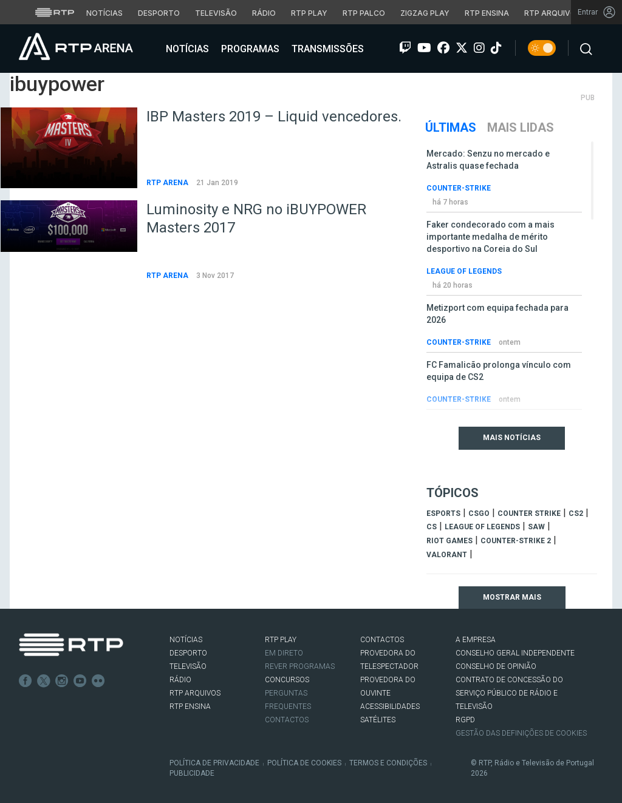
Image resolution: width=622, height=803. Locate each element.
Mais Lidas (520, 127)
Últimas (450, 127)
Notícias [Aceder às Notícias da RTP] (104, 13)
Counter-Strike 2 (515, 541)
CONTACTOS (382, 639)
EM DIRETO (284, 653)
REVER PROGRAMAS (300, 666)
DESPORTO (188, 653)
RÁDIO (180, 680)
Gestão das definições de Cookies (521, 733)
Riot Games (449, 541)
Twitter (43, 681)
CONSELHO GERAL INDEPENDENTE (515, 653)
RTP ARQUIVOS (194, 693)
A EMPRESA (476, 639)
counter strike (529, 513)
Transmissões (326, 49)
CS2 (576, 513)
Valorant (446, 555)
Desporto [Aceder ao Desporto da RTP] (159, 13)
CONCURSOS (287, 680)
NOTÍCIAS (185, 639)
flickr (98, 681)
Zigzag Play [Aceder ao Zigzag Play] (424, 13)
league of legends (482, 527)
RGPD (465, 720)
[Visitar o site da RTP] (54, 12)
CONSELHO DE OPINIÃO (496, 666)
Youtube (80, 681)
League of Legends (464, 271)
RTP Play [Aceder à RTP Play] (309, 13)
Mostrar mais (512, 597)
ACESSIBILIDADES (390, 706)
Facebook (25, 681)
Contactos (287, 720)
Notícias (186, 49)
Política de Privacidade (214, 763)
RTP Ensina (190, 706)
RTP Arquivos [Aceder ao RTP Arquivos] (552, 13)
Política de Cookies (304, 763)
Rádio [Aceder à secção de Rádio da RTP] (264, 13)
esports (443, 513)
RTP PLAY (280, 639)
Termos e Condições (388, 763)
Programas (249, 49)
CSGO (479, 513)
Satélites (377, 720)
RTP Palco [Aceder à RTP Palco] (364, 13)
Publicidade (191, 773)
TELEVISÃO (188, 666)
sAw (536, 527)
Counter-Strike (458, 188)
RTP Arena (168, 182)
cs (431, 527)
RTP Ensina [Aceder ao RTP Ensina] (487, 13)
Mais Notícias (512, 437)
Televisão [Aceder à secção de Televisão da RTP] (216, 13)
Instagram (62, 681)
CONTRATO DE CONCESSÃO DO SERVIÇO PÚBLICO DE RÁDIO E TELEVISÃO (509, 693)
